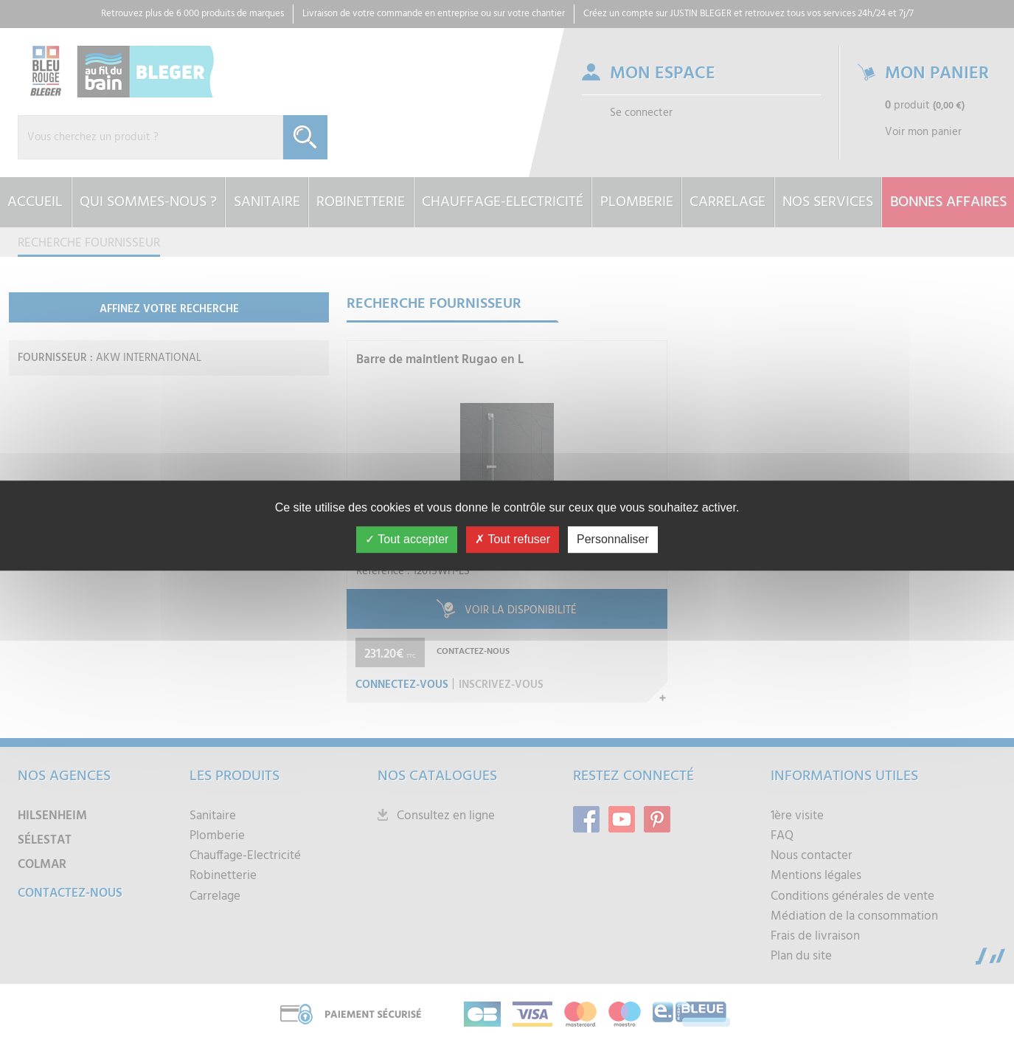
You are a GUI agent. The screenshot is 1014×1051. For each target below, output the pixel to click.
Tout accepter (406, 539)
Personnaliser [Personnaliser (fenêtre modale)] (613, 539)
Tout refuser (512, 539)
